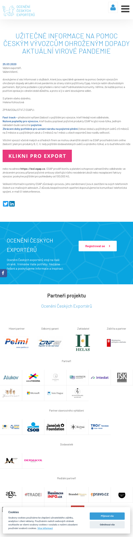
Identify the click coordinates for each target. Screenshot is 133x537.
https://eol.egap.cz (32, 168)
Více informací (45, 528)
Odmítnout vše (107, 524)
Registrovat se (97, 246)
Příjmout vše (107, 516)
